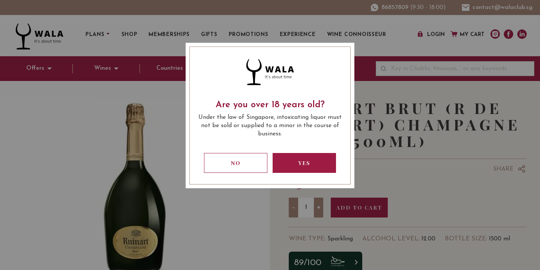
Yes (304, 162)
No (236, 162)
